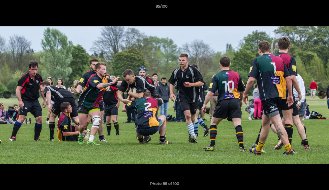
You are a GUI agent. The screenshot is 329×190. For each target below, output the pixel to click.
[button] (307, 7)
